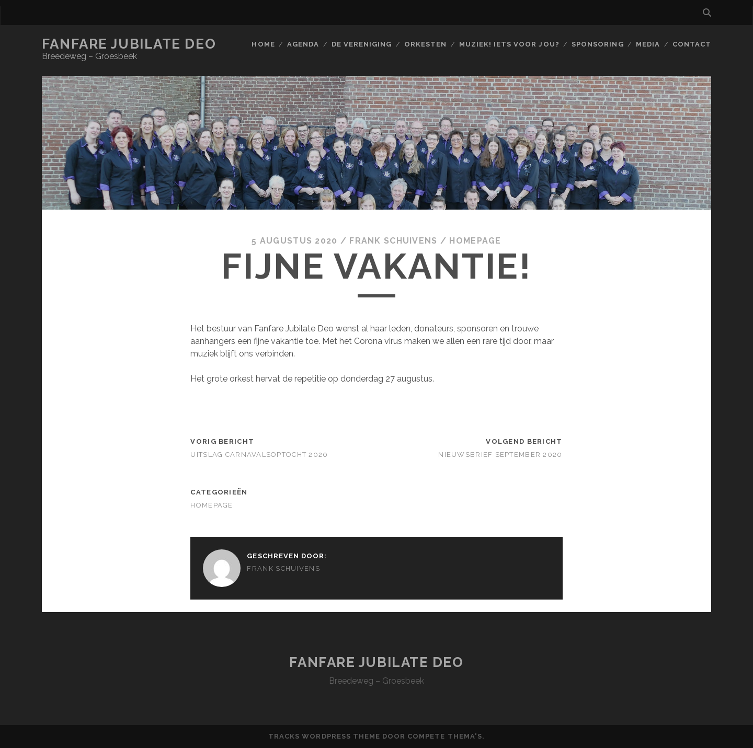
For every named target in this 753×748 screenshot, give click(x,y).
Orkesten (425, 44)
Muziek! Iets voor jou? (509, 44)
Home (263, 44)
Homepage (475, 241)
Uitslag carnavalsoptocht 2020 (259, 454)
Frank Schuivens (393, 241)
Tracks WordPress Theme (324, 736)
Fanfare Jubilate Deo (129, 44)
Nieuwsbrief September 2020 (500, 454)
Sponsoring (597, 44)
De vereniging (362, 44)
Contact (691, 44)
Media (648, 44)
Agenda (303, 44)
